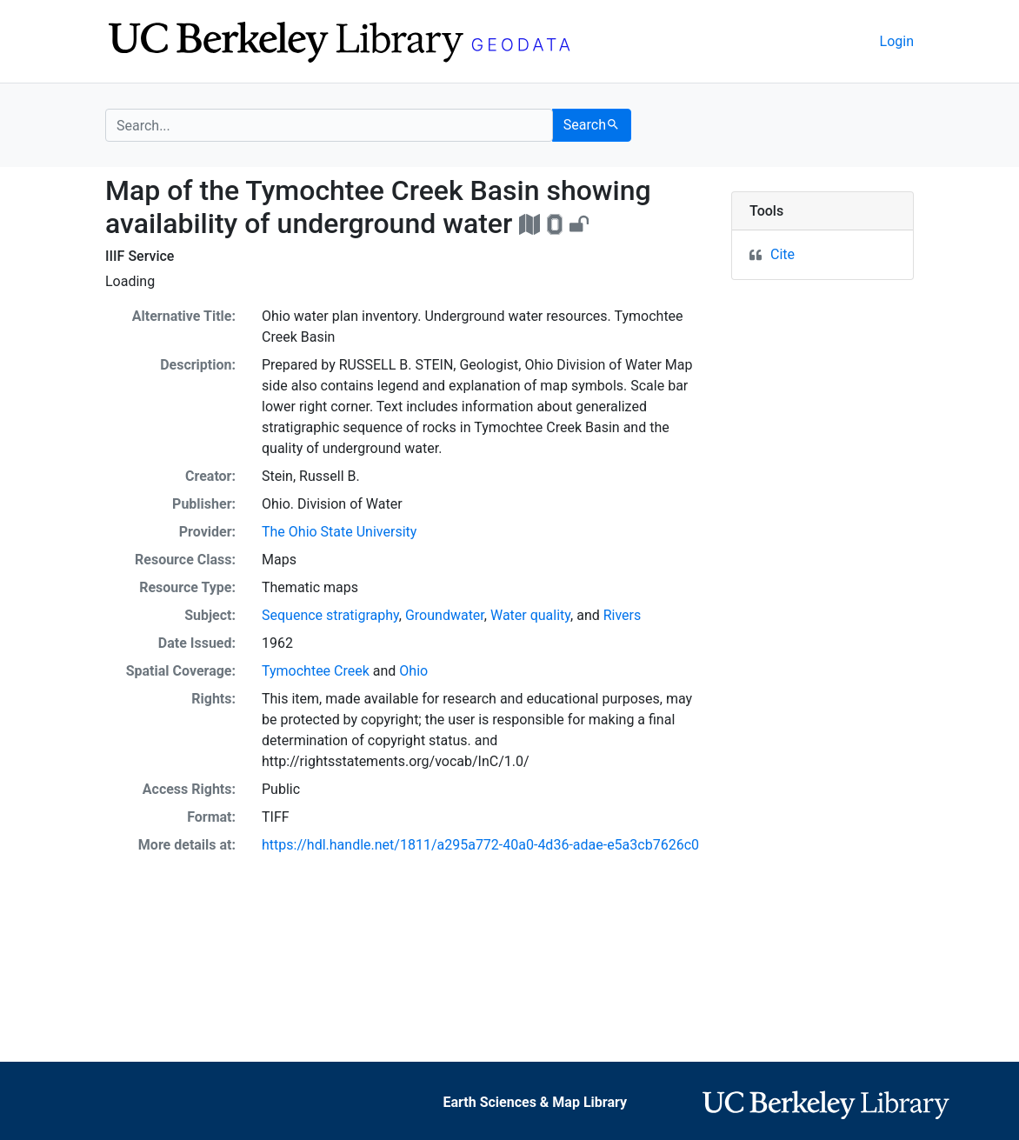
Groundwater (444, 615)
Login (897, 41)
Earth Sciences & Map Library (535, 1102)
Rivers (622, 615)
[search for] (329, 125)
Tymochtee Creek (316, 671)
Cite (782, 254)
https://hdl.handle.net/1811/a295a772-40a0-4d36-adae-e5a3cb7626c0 (480, 845)
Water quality (530, 615)
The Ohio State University (339, 531)
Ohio (413, 671)
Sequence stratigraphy (330, 615)
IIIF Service (139, 256)
